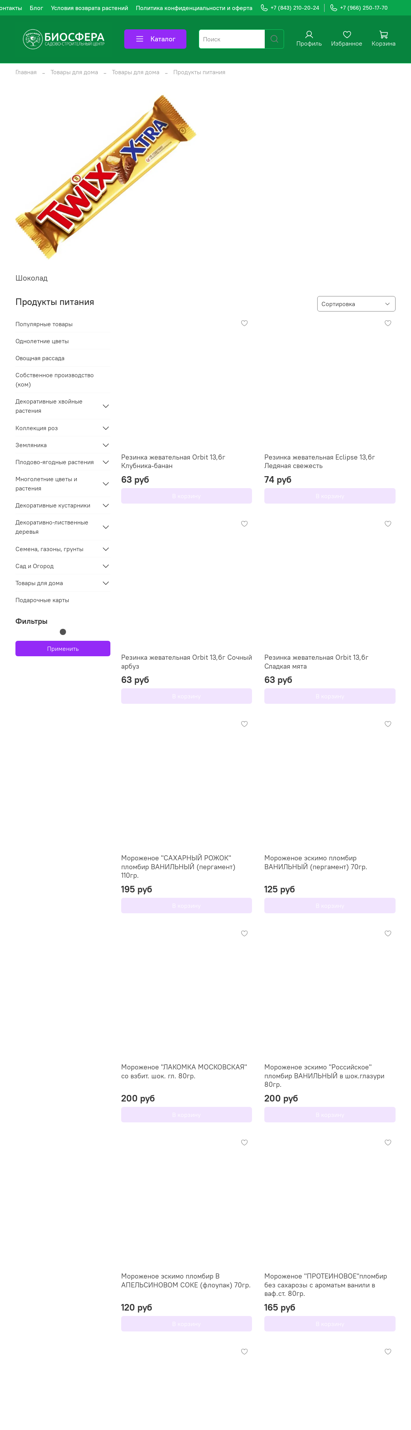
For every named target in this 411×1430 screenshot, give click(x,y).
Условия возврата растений (89, 8)
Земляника (31, 445)
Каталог (155, 39)
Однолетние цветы (42, 341)
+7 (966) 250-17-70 (359, 8)
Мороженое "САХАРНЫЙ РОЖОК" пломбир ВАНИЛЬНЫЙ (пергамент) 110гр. (178, 866)
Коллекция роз (36, 428)
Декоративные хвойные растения (49, 405)
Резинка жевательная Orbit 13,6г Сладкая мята (316, 662)
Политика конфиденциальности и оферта (194, 8)
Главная (26, 72)
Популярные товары (44, 324)
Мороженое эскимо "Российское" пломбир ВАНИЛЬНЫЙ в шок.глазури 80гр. (324, 1075)
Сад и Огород (34, 566)
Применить (63, 648)
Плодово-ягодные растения (54, 462)
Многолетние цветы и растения (46, 483)
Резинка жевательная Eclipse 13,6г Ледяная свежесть (319, 461)
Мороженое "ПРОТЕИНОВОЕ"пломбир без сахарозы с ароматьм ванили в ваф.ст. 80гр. (325, 1285)
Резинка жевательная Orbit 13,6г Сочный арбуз (186, 662)
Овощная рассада (39, 358)
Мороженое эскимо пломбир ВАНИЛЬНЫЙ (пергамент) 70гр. (315, 862)
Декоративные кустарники (52, 505)
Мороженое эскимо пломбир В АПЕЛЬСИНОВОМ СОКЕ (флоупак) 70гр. (186, 1280)
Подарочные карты (42, 600)
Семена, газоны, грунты (49, 549)
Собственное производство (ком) (54, 379)
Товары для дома (74, 72)
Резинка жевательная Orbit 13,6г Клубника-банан (173, 461)
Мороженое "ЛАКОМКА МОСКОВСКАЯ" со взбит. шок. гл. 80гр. (184, 1071)
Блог (36, 8)
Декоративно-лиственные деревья (51, 526)
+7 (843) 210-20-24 (289, 8)
